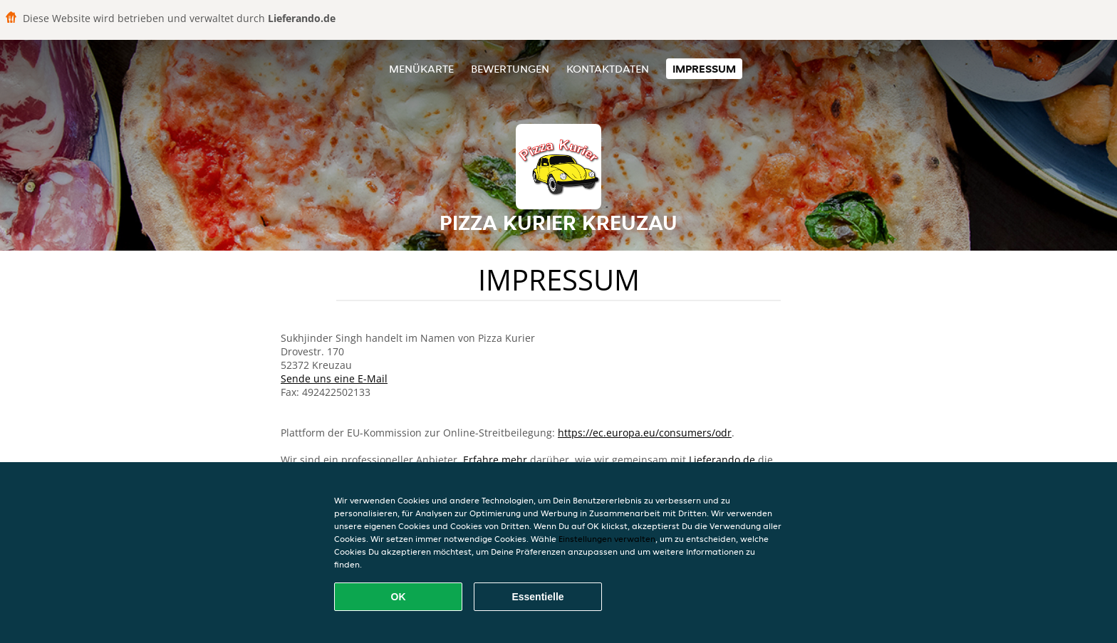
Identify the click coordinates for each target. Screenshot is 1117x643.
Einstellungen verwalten (606, 538)
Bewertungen (510, 68)
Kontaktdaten (607, 68)
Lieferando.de (722, 459)
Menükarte (421, 68)
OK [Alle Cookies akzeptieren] (398, 596)
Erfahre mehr (495, 459)
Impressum (704, 68)
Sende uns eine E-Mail (334, 378)
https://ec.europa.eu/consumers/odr (645, 432)
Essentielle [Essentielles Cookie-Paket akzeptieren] (537, 596)
